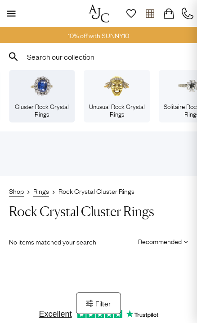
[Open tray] (149, 13)
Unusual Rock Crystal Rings (117, 96)
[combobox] (98, 56)
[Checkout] (168, 13)
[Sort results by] (160, 241)
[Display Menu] (9, 13)
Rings (41, 191)
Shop (16, 191)
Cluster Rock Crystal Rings (42, 96)
